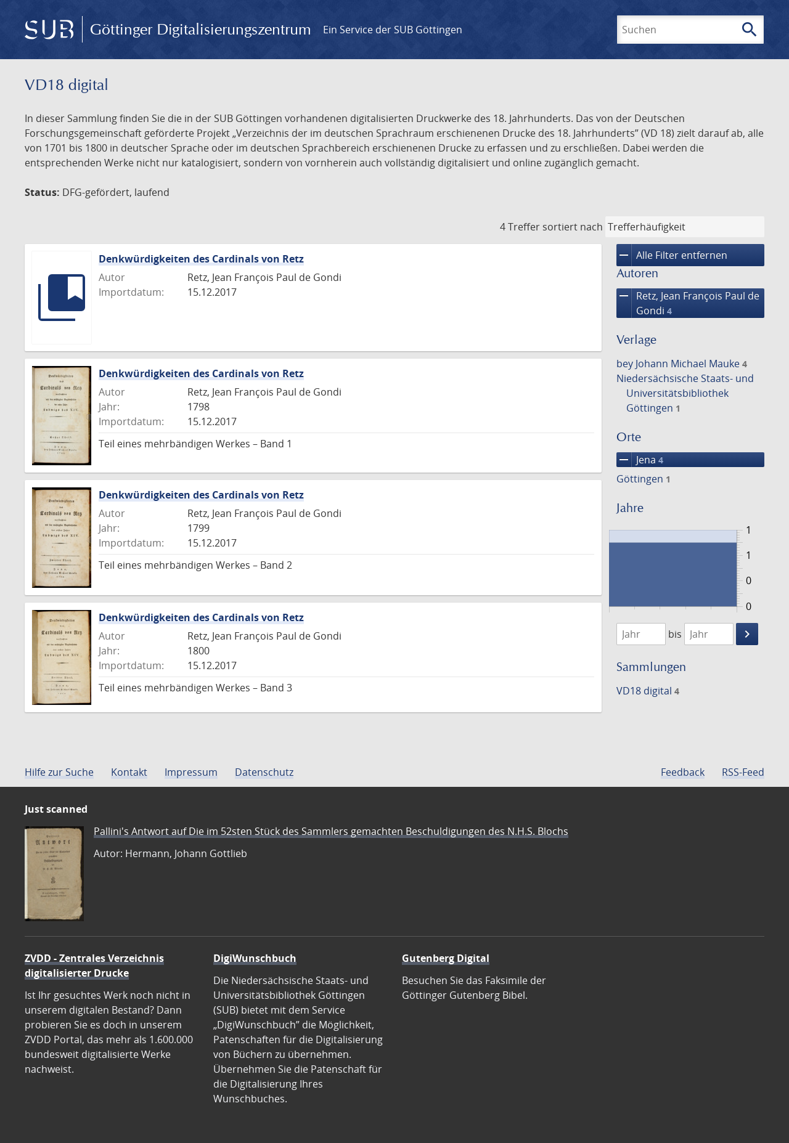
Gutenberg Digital (445, 958)
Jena (639, 459)
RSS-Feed (743, 772)
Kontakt (129, 772)
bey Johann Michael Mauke (681, 363)
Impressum (191, 772)
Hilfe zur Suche (59, 772)
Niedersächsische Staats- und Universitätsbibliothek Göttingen (685, 393)
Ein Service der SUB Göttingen (392, 29)
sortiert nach (572, 227)
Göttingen (643, 479)
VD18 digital (647, 691)
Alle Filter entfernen (671, 255)
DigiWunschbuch (254, 958)
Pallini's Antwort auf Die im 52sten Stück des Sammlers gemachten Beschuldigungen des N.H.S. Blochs (331, 831)
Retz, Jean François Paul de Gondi (687, 303)
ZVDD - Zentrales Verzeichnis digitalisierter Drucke (94, 965)
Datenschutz (264, 772)
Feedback (683, 772)
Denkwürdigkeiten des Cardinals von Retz (201, 259)
